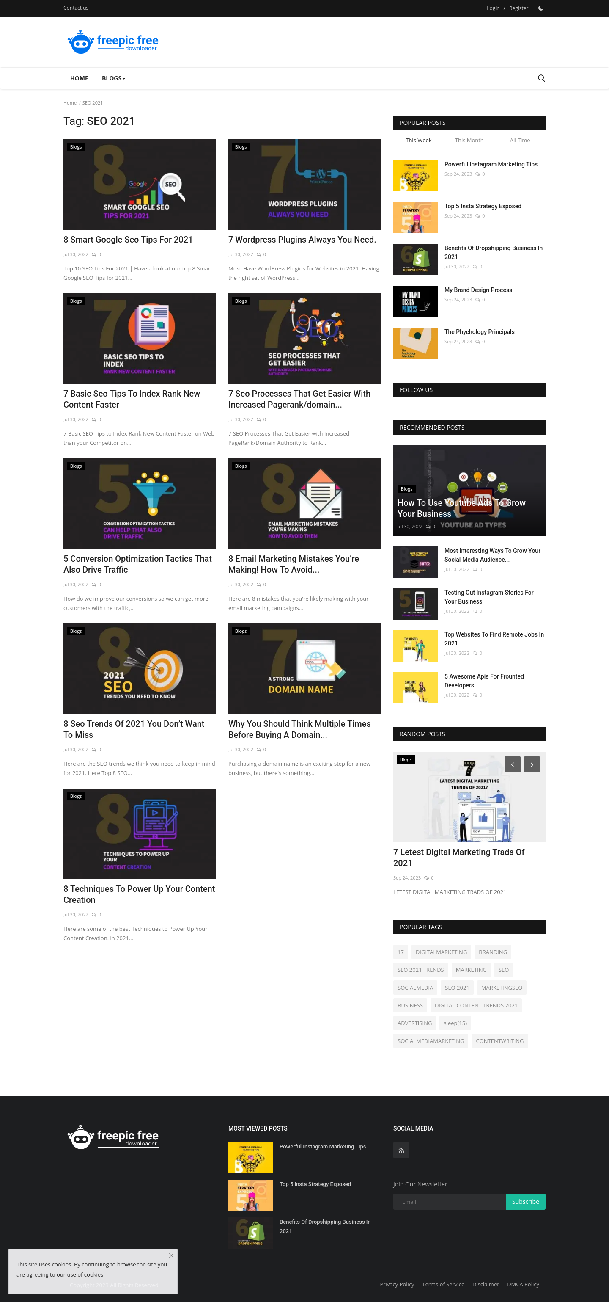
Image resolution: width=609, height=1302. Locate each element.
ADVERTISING (415, 1023)
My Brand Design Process (478, 290)
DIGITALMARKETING (441, 952)
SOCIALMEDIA (415, 987)
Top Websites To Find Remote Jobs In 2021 (494, 639)
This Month (469, 140)
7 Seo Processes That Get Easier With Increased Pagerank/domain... (299, 399)
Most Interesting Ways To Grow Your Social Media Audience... (492, 555)
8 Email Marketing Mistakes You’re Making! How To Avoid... (293, 564)
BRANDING (493, 952)
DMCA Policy (523, 1284)
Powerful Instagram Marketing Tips (491, 164)
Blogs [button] (114, 78)
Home (79, 78)
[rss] (401, 1150)
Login (493, 8)
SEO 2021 (457, 987)
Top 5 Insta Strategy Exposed (482, 206)
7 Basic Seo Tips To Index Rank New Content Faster (131, 399)
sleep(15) (455, 1023)
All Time (520, 140)
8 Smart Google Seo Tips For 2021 (128, 239)
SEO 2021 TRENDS (421, 970)
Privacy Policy (397, 1284)
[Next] (533, 764)
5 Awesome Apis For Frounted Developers (484, 681)
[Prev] (511, 764)
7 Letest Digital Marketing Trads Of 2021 (459, 857)
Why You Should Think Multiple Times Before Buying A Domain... (299, 729)
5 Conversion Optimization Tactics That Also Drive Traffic (137, 564)
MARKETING (471, 970)
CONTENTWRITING (500, 1041)
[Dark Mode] (541, 8)
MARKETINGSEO (502, 987)
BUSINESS (410, 1005)
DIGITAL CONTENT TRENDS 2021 (476, 1005)
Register (518, 8)
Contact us (75, 7)
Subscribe (525, 1201)
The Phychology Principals (479, 331)
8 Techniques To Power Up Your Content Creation (139, 894)
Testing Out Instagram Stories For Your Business (489, 597)
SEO (504, 970)
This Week (418, 140)
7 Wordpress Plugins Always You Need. (302, 239)
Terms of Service (443, 1284)
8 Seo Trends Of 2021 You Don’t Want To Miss (133, 729)
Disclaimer (485, 1284)
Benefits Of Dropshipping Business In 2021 (493, 252)
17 (401, 952)
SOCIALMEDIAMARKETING (431, 1041)
